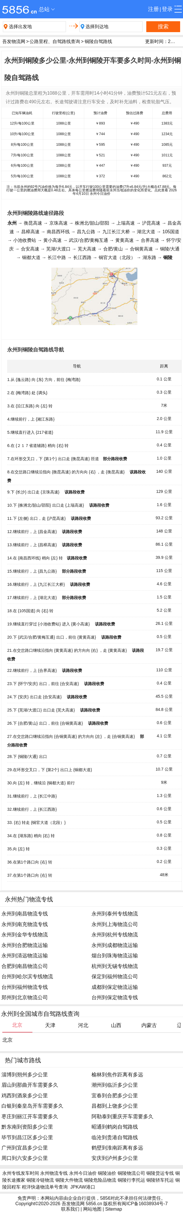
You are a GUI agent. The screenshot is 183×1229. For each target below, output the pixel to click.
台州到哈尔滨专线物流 (27, 976)
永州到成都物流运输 (115, 945)
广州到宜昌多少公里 (24, 1148)
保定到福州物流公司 (115, 976)
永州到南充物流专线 (24, 924)
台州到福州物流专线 (24, 987)
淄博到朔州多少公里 (24, 1075)
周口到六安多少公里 (24, 1158)
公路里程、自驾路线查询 (55, 41)
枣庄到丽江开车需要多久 (29, 1116)
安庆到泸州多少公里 (115, 1158)
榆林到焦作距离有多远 (117, 1075)
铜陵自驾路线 (98, 41)
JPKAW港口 (82, 1187)
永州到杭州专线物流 (115, 935)
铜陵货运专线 (160, 1173)
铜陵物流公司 (131, 1173)
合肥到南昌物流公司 (24, 966)
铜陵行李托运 (131, 1180)
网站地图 (92, 1209)
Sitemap (113, 1209)
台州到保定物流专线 (115, 997)
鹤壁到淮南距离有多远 (117, 1148)
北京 (7, 1040)
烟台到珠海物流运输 (115, 955)
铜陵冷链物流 (40, 1180)
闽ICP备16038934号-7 (145, 1203)
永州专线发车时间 (20, 1173)
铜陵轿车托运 (160, 1180)
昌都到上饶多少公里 (115, 1106)
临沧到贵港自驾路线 (115, 1137)
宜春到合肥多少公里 (115, 1095)
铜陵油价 (107, 1173)
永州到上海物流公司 (115, 924)
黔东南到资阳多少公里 (27, 1127)
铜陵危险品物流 (100, 1180)
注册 (153, 9)
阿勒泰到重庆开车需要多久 (122, 1116)
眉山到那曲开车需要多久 (29, 1085)
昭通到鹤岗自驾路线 (115, 1127)
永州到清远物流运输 (24, 955)
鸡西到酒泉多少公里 (24, 1095)
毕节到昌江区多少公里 (27, 1137)
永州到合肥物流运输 (24, 945)
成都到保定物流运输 (115, 987)
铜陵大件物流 (69, 1180)
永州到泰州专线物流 (115, 914)
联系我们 (70, 1209)
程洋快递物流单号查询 (45, 1187)
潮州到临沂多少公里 (115, 1085)
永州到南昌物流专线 (24, 914)
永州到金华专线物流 (24, 935)
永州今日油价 (83, 1173)
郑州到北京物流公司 (24, 997)
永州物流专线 (54, 1173)
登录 (167, 9)
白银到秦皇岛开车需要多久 (32, 1106)
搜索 (163, 27)
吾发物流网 (13, 41)
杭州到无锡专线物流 (115, 966)
